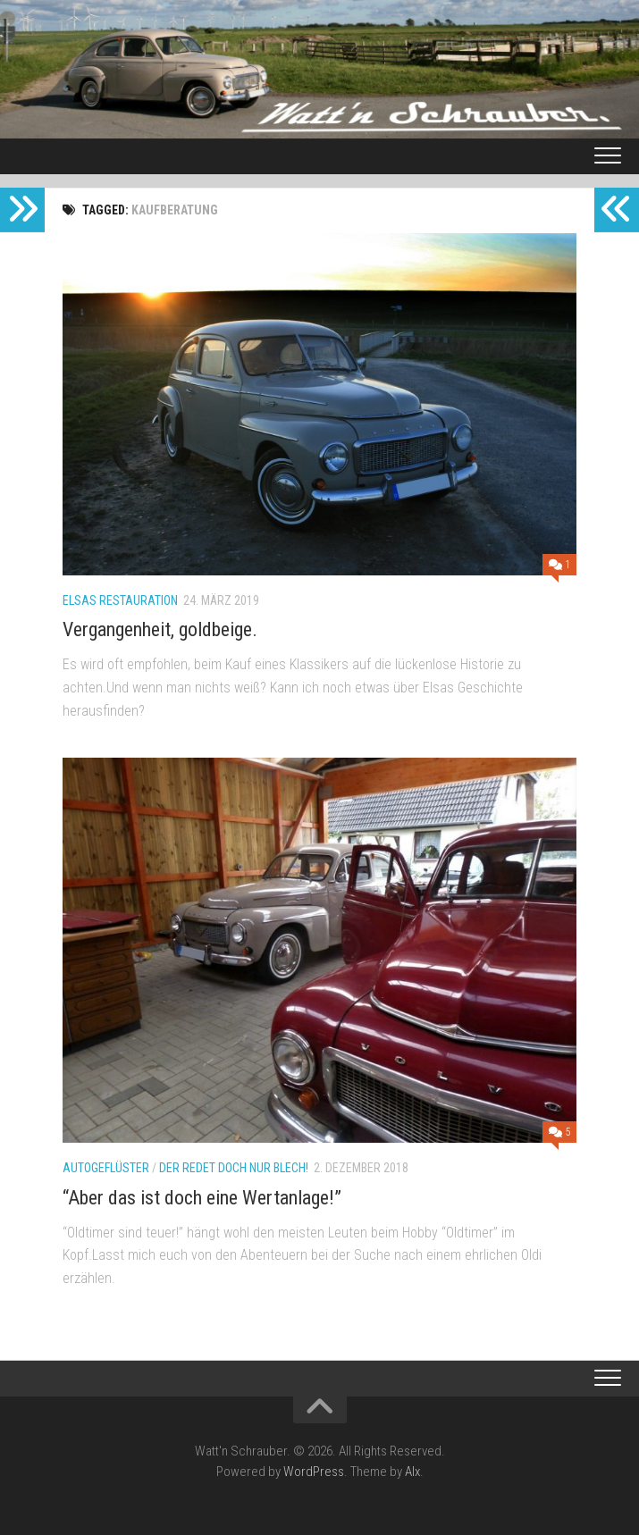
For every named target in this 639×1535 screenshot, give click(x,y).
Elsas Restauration (120, 600)
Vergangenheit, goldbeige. (160, 629)
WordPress (313, 1472)
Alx (412, 1472)
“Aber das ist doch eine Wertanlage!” (202, 1198)
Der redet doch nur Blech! (233, 1168)
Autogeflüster (106, 1168)
